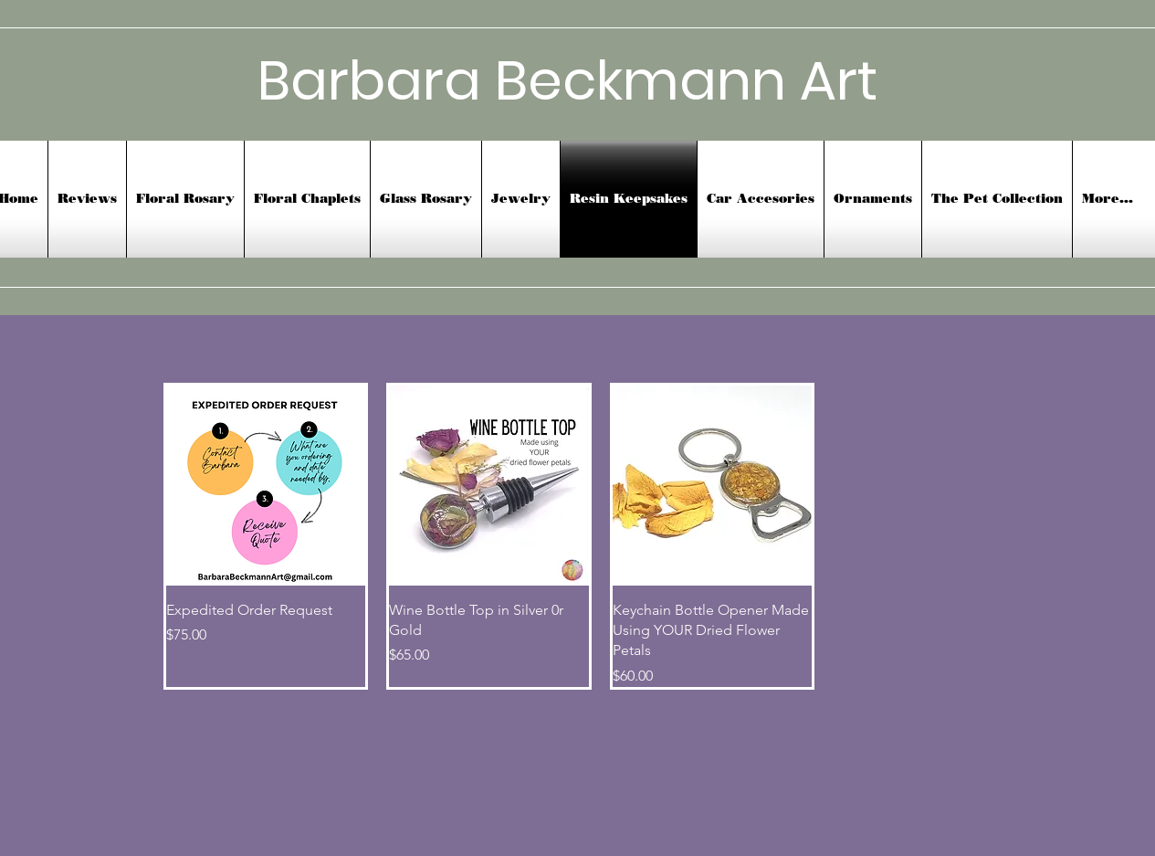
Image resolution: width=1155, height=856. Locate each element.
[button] (761, 199)
